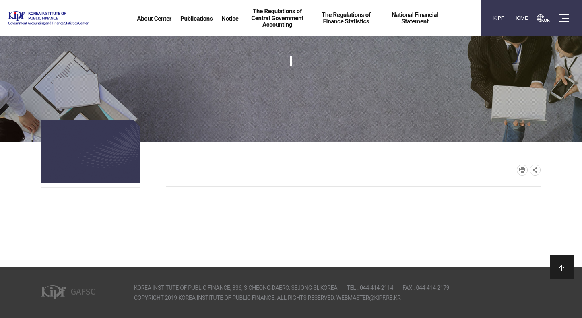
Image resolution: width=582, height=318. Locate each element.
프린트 (522, 170)
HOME (520, 18)
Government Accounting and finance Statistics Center (69, 18)
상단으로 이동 (562, 267)
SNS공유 (535, 170)
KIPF (498, 18)
